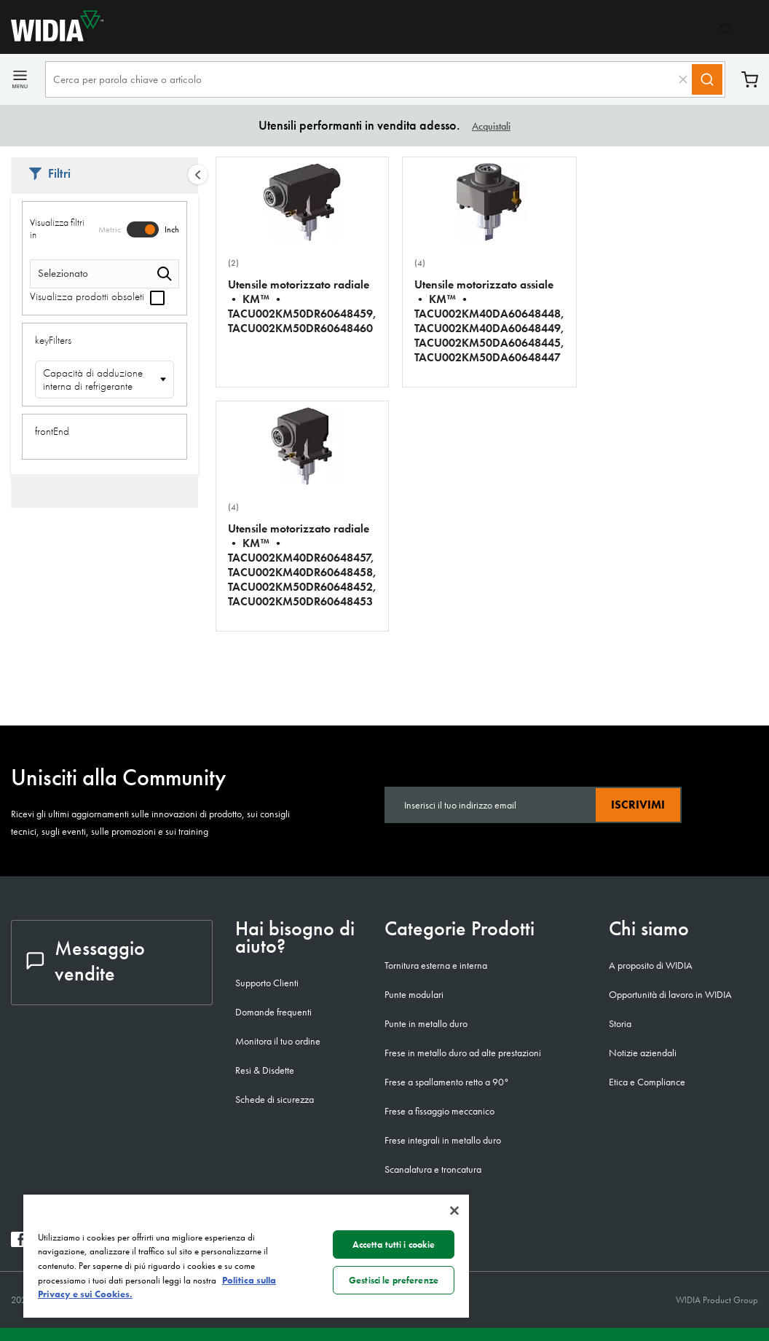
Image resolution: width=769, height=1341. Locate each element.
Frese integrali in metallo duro (442, 1140)
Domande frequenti (273, 1011)
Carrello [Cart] (749, 79)
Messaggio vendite (85, 960)
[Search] (707, 79)
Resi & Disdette (264, 1070)
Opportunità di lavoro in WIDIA (670, 994)
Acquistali (491, 126)
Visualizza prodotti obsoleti (97, 296)
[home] (51, 37)
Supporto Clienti (267, 982)
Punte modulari (413, 994)
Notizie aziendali (643, 1052)
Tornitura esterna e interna (435, 965)
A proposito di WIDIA (651, 965)
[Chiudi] (454, 1210)
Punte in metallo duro (426, 1023)
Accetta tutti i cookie (393, 1244)
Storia (620, 1023)
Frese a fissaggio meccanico (439, 1110)
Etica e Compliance (647, 1081)
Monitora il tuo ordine (277, 1040)
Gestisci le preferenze (393, 1280)
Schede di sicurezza (274, 1099)
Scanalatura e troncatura (432, 1169)
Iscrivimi (638, 804)
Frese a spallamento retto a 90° (446, 1081)
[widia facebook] (18, 1243)
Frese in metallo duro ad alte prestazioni (462, 1052)
